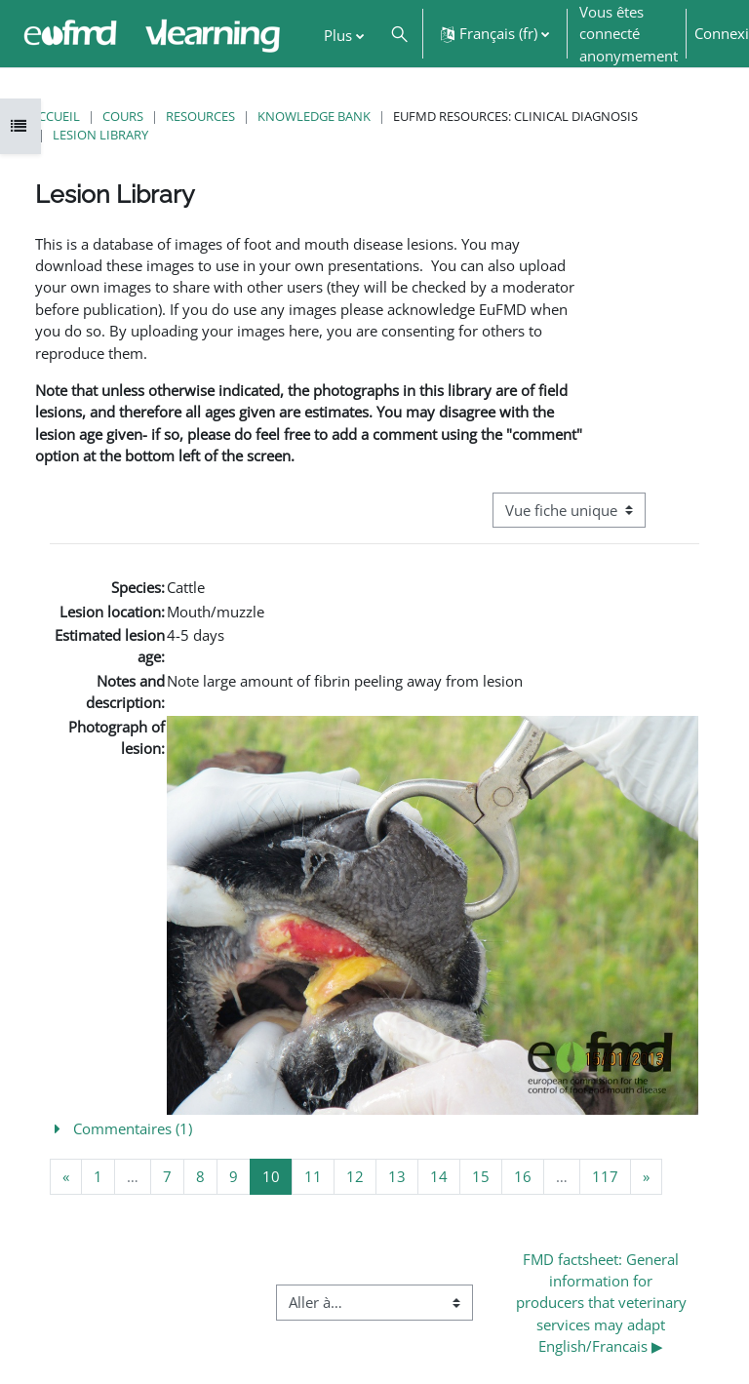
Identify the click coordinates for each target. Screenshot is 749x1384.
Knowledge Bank (314, 116)
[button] (399, 33)
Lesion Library (100, 134)
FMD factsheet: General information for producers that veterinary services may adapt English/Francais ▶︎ (603, 1303)
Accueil (55, 116)
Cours (122, 116)
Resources (200, 116)
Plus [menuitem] (338, 35)
